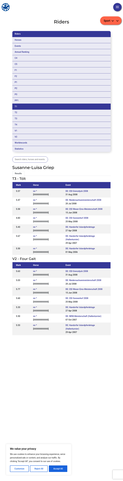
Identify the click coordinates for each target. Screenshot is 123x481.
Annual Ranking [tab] (22, 52)
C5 (16, 64)
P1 (16, 82)
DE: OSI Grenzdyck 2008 (77, 191)
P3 (16, 94)
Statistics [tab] (19, 149)
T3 (16, 118)
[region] (38, 459)
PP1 (17, 100)
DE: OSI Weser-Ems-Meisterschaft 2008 (84, 209)
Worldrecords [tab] (21, 143)
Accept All (58, 468)
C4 (16, 58)
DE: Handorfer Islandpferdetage (80, 227)
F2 (16, 76)
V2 (16, 137)
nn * (35, 191)
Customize (19, 468)
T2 (16, 112)
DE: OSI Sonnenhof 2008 (77, 218)
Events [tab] (18, 46)
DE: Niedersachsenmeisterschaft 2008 (83, 200)
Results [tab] (18, 173)
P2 (16, 88)
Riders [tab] (18, 34)
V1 (16, 131)
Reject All (38, 468)
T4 (16, 124)
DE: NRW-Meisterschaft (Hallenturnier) (83, 316)
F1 (16, 70)
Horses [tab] (18, 40)
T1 (16, 106)
